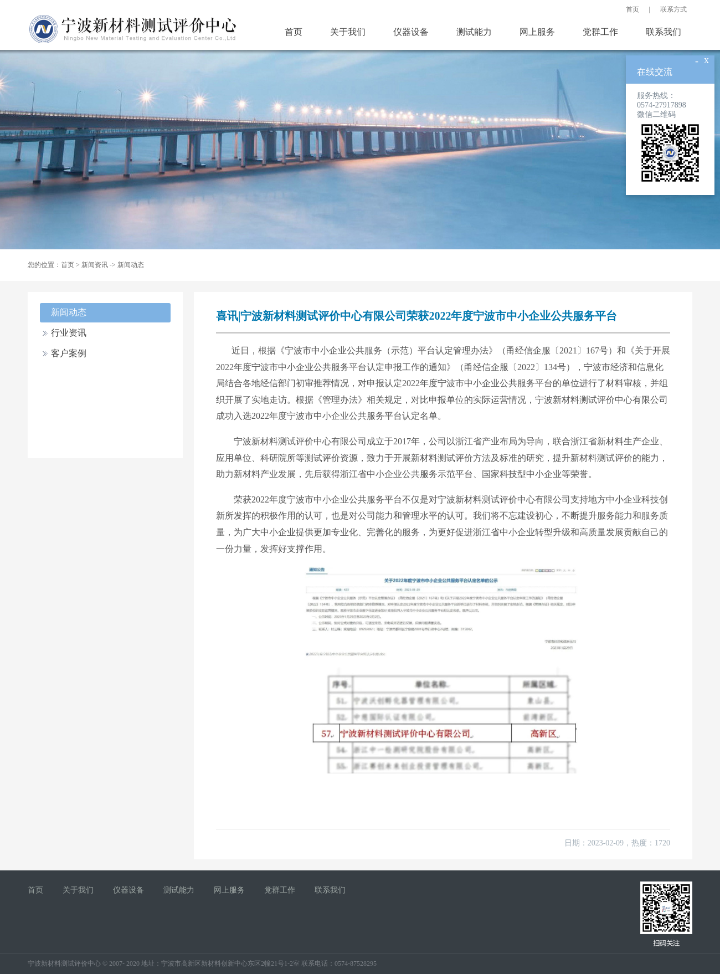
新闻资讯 (94, 265)
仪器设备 (411, 32)
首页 (632, 9)
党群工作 (600, 32)
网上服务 (537, 32)
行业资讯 (68, 332)
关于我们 (348, 32)
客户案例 (68, 353)
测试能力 (474, 32)
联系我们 (663, 32)
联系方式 (673, 9)
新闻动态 (130, 265)
